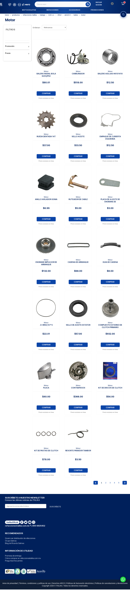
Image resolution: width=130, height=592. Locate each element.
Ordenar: (36, 27)
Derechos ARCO (58, 583)
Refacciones (52, 10)
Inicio (7, 15)
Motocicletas (29, 10)
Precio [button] (17, 53)
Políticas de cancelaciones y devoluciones (111, 583)
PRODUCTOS (16, 15)
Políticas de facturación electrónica (79, 583)
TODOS (76, 15)
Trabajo (42, 15)
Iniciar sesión (105, 3)
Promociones (97, 10)
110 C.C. (51, 15)
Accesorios (74, 10)
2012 (59, 15)
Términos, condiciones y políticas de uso (35, 583)
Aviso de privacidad (10, 583)
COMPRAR (46, 93)
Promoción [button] (17, 46)
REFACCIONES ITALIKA (30, 15)
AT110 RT (67, 15)
